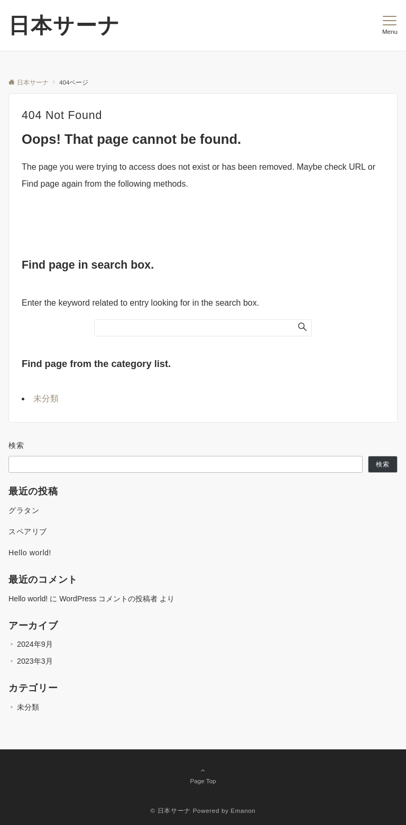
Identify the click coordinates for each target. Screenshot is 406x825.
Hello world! (29, 552)
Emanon (242, 810)
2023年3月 (35, 661)
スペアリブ (27, 531)
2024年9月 (35, 644)
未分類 (46, 398)
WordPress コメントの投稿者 (108, 598)
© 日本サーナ (171, 810)
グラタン (23, 510)
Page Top (203, 775)
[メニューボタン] (390, 25)
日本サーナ (64, 25)
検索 (16, 445)
